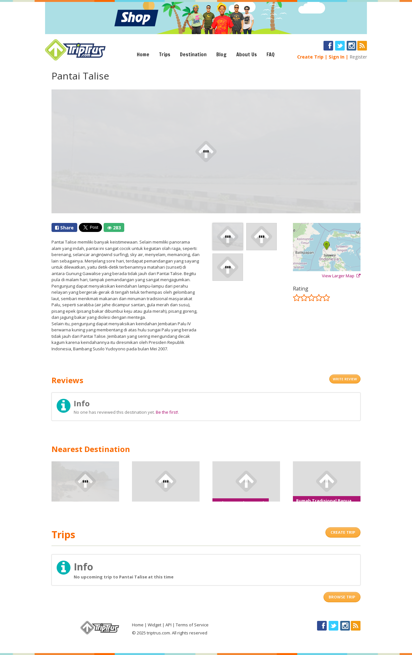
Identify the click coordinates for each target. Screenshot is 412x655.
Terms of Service (192, 625)
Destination (193, 54)
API (168, 625)
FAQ (271, 54)
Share (64, 228)
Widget (154, 625)
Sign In (336, 57)
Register (358, 57)
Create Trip (310, 57)
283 (114, 228)
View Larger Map (341, 276)
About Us (246, 54)
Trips (164, 54)
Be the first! (167, 412)
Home (143, 54)
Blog (221, 54)
